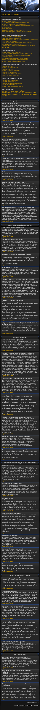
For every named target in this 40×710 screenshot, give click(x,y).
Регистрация (7, 11)
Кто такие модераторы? (9, 81)
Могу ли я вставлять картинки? (11, 70)
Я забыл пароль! (7, 28)
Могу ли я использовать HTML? (11, 67)
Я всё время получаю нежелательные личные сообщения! (19, 92)
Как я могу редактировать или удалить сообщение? (17, 53)
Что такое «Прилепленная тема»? (12, 73)
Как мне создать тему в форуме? (11, 52)
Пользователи (23, 11)
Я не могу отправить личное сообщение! (14, 91)
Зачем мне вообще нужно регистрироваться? (15, 22)
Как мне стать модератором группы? (12, 86)
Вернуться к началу (7, 120)
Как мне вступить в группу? (10, 84)
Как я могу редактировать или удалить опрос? (15, 58)
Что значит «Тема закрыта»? (10, 75)
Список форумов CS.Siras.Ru (10, 14)
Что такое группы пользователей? (12, 83)
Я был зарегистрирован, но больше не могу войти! (17, 31)
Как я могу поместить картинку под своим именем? (17, 42)
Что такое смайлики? (8, 69)
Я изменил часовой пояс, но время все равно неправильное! (20, 39)
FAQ (17, 11)
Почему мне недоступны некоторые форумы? (15, 59)
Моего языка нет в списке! (9, 41)
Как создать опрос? (7, 56)
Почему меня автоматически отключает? (14, 24)
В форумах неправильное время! (11, 38)
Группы (30, 11)
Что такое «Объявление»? (9, 72)
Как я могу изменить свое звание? (12, 44)
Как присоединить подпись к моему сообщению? (16, 55)
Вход (34, 11)
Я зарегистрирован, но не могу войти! (13, 30)
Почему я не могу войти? (9, 21)
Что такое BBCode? (7, 66)
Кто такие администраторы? (10, 80)
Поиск (13, 11)
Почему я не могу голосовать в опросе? (13, 61)
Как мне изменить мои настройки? (12, 36)
